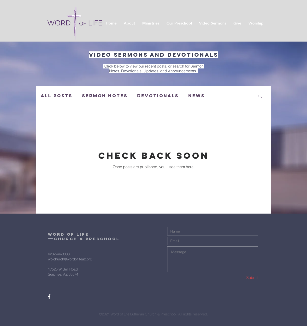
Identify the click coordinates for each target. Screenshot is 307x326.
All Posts (56, 95)
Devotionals (158, 95)
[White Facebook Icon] (49, 297)
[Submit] (241, 277)
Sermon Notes (105, 95)
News (196, 95)
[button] (260, 96)
